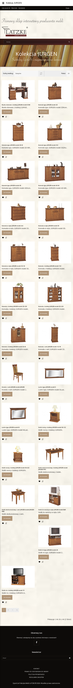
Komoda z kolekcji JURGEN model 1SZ (49, 266)
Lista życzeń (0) (6, 8)
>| (16, 610)
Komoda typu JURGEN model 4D (11, 185)
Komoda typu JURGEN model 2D (48, 105)
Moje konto (14, 8)
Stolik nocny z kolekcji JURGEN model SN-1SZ (52, 427)
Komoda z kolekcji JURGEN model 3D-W (14, 347)
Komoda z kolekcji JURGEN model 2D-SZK (14, 306)
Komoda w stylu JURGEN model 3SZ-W (13, 266)
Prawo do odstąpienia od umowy (36, 671)
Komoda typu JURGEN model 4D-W (48, 185)
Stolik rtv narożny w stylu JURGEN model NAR (52, 510)
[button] (59, 1)
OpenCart (16, 683)
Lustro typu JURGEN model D (47, 387)
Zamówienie (21, 8)
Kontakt (36, 668)
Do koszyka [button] (7, 112)
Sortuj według (8, 73)
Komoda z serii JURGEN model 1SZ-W (49, 347)
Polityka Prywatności (36, 674)
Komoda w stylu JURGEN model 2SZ (12, 226)
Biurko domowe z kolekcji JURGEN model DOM (16, 105)
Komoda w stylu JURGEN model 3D (48, 226)
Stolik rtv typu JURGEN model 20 (48, 550)
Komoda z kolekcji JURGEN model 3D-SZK (50, 306)
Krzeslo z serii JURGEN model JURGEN (13, 387)
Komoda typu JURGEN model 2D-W (12, 145)
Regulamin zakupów (36, 677)
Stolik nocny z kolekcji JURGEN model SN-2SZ (15, 468)
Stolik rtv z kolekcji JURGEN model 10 (13, 590)
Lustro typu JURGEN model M (10, 427)
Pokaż (63, 73)
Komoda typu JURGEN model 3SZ (48, 145)
